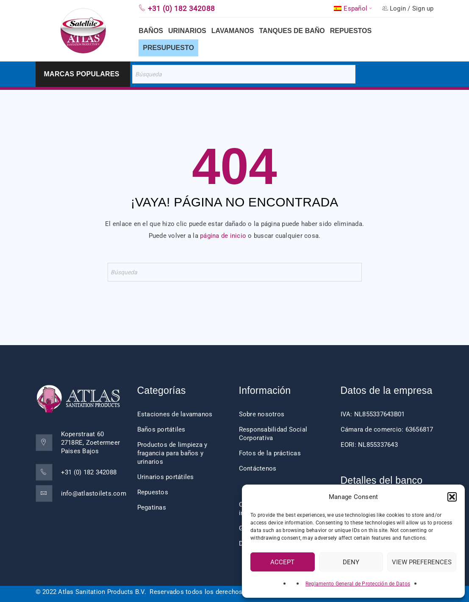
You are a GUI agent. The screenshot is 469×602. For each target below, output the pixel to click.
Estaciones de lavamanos (175, 414)
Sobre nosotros (262, 414)
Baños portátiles (161, 429)
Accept (282, 562)
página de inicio (223, 236)
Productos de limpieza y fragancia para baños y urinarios (172, 453)
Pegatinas (151, 507)
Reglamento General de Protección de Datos (357, 584)
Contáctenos (258, 468)
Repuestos (152, 492)
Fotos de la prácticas (270, 453)
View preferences (422, 562)
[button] (452, 497)
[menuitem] (354, 8)
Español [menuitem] (355, 9)
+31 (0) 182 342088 (89, 472)
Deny (351, 562)
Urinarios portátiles (165, 477)
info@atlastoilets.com (93, 493)
